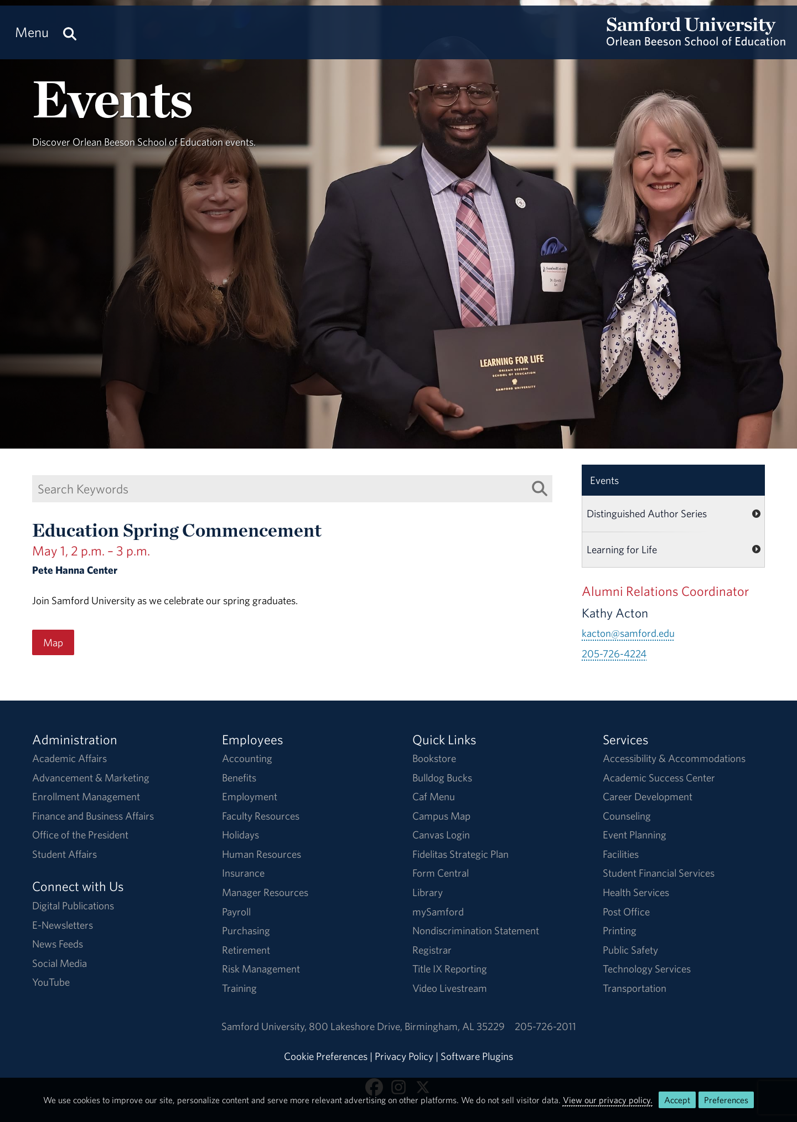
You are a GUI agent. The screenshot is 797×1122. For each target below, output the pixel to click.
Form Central (440, 872)
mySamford (438, 911)
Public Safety (630, 949)
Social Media (59, 963)
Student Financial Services (659, 872)
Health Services (636, 892)
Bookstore (434, 758)
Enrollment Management (86, 796)
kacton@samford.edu (628, 633)
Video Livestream (449, 988)
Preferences (726, 1099)
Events (604, 480)
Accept (677, 1099)
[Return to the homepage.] (696, 42)
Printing (619, 930)
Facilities (621, 854)
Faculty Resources (260, 815)
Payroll (236, 911)
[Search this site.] (70, 32)
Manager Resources (265, 892)
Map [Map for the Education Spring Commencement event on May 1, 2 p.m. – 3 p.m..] (53, 642)
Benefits (239, 777)
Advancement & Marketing (90, 777)
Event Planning (634, 834)
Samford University (265, 1026)
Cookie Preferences (326, 1056)
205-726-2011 (545, 1026)
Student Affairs (64, 854)
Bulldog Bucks (442, 777)
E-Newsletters (62, 924)
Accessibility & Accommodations (674, 758)
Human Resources (261, 854)
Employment (249, 796)
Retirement (246, 949)
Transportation (634, 988)
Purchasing (246, 930)
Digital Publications (73, 905)
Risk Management (261, 968)
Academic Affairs (69, 758)
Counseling (627, 815)
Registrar (432, 949)
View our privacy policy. (608, 1099)
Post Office (626, 911)
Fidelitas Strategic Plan (460, 854)
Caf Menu (433, 796)
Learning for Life (622, 549)
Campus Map (441, 815)
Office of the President (80, 834)
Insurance (243, 872)
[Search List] (539, 488)
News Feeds (57, 943)
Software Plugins (477, 1056)
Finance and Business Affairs (93, 815)
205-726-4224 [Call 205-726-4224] (614, 653)
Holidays (240, 834)
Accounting (247, 758)
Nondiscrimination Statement (475, 930)
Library (427, 892)
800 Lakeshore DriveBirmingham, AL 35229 (407, 1026)
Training (239, 988)
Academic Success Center (659, 777)
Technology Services (647, 968)
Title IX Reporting (449, 968)
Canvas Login (441, 834)
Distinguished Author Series (647, 513)
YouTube (51, 982)
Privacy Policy (404, 1056)
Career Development (647, 796)
